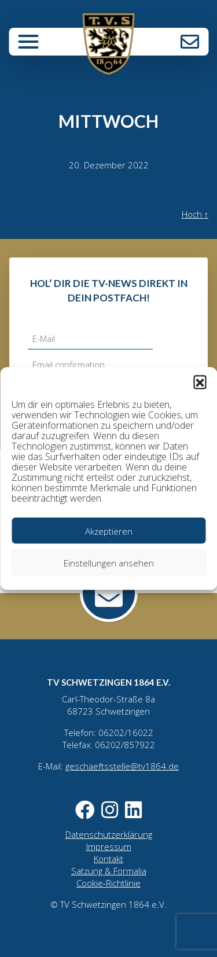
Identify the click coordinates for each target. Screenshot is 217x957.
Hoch (195, 214)
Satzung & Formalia (108, 871)
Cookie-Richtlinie (108, 883)
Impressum (108, 846)
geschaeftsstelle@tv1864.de (122, 766)
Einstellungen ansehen (109, 562)
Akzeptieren (109, 530)
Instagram (112, 809)
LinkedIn (133, 809)
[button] (199, 382)
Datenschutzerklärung (108, 834)
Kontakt (190, 41)
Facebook (87, 809)
